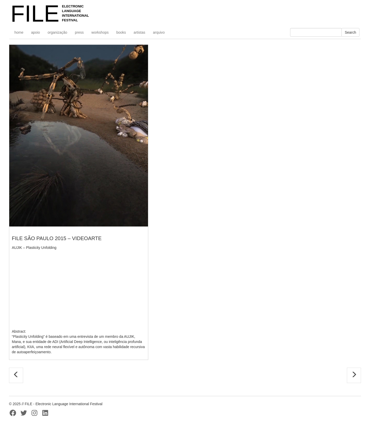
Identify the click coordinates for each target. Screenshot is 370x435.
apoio (35, 32)
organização (57, 32)
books (121, 32)
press (79, 32)
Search (350, 32)
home (18, 32)
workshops (100, 32)
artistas (139, 32)
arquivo (159, 32)
